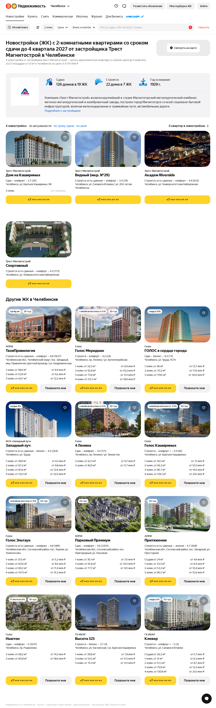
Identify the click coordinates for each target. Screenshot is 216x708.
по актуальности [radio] (40, 126)
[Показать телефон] (38, 199)
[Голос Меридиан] (108, 324)
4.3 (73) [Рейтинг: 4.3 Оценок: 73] (168, 356)
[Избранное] (116, 6)
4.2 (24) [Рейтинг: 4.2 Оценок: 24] (106, 356)
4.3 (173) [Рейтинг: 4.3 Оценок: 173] (55, 271)
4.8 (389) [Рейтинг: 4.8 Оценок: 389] (55, 545)
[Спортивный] (38, 239)
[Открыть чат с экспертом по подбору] (207, 699)
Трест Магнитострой (18, 170)
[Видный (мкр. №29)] (108, 149)
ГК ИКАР (80, 634)
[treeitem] (16, 16)
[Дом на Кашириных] (38, 149)
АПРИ (9, 346)
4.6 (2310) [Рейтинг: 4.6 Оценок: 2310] (103, 545)
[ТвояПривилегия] (38, 324)
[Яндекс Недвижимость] (29, 6)
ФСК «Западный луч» (18, 441)
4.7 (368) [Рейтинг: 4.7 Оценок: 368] (192, 545)
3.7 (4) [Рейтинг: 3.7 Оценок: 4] (103, 644)
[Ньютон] (38, 612)
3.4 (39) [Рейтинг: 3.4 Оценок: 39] (123, 180)
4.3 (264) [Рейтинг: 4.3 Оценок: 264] (53, 451)
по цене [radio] (81, 126)
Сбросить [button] (203, 27)
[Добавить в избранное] (65, 137)
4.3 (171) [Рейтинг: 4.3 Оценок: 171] (101, 451)
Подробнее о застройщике (63, 110)
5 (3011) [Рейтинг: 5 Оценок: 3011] (32, 644)
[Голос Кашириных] (177, 419)
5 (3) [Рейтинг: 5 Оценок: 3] (176, 644)
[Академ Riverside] (177, 149)
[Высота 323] (108, 612)
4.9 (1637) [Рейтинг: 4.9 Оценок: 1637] (55, 356)
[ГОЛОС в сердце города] (177, 324)
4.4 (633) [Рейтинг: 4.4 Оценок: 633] (194, 180)
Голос (78, 346)
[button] (124, 6)
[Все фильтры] (37, 27)
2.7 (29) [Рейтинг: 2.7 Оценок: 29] (32, 180)
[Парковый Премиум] (108, 514)
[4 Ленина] (108, 419)
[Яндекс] (8, 6)
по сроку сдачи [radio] (64, 126)
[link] (203, 6)
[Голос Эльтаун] (38, 514)
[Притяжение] (177, 514)
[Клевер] (177, 612)
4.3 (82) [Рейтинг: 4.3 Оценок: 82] (178, 451)
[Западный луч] (38, 419)
